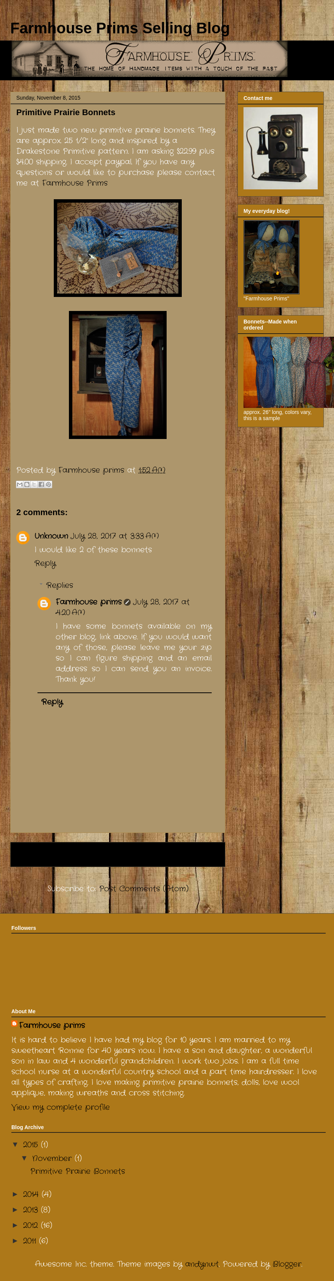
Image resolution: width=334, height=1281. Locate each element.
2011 (31, 1241)
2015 (32, 1144)
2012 (32, 1225)
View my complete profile (60, 1107)
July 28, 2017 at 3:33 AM (114, 536)
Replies (59, 585)
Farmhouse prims (89, 602)
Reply (45, 563)
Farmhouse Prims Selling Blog (120, 28)
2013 (32, 1209)
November (53, 1158)
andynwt (202, 1264)
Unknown (51, 536)
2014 (32, 1194)
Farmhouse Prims (75, 183)
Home (93, 854)
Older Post (194, 854)
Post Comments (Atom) (144, 888)
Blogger (287, 1264)
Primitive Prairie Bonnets (77, 1171)
